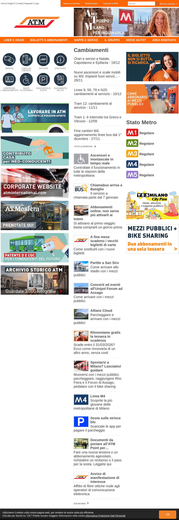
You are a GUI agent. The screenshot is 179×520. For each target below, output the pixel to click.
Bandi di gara (92, 3)
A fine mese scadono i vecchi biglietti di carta (104, 241)
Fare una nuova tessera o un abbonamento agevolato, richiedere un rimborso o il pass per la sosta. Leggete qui (98, 458)
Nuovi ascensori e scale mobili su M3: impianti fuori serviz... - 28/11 (97, 76)
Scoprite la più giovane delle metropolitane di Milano (93, 404)
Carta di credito (26, 69)
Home (3, 3)
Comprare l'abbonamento (9, 89)
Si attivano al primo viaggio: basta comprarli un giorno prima (98, 225)
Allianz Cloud (101, 310)
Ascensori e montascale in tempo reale (101, 159)
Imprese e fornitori (71, 3)
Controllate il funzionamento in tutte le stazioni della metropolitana (97, 171)
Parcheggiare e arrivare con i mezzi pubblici (97, 319)
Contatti (19, 3)
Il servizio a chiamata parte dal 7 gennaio (96, 195)
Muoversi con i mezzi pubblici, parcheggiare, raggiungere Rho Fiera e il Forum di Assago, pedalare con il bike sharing (97, 380)
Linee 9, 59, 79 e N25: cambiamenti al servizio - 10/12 (98, 92)
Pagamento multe (60, 89)
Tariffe (9, 68)
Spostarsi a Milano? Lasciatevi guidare (105, 366)
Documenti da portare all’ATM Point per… (102, 444)
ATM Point (60, 68)
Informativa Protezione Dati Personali (105, 515)
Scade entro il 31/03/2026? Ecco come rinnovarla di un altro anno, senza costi (94, 349)
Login (36, 3)
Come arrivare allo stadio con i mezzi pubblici (96, 271)
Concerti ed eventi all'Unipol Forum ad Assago (106, 289)
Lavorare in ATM (110, 3)
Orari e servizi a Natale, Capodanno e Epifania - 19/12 (97, 61)
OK (168, 514)
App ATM (43, 68)
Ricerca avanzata (167, 4)
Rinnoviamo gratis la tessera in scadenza (105, 336)
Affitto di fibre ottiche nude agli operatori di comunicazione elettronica (97, 490)
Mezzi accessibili (26, 89)
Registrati (28, 3)
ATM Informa (80, 504)
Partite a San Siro (104, 263)
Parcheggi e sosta (43, 89)
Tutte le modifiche (85, 147)
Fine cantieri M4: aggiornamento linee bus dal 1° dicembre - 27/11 (98, 135)
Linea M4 (97, 396)
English (11, 3)
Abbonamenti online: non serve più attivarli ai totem (96, 213)
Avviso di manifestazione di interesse (104, 478)
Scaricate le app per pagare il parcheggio (97, 428)
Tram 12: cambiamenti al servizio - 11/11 (93, 105)
